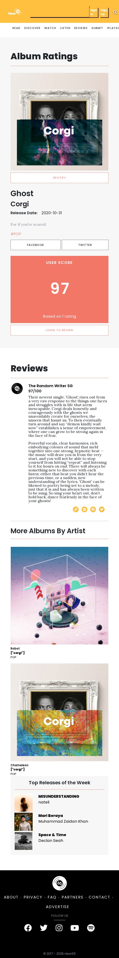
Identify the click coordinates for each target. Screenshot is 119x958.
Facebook (35, 245)
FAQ (52, 897)
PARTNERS (72, 897)
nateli (43, 802)
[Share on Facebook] (93, 509)
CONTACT (99, 897)
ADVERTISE (57, 906)
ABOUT (11, 897)
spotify (59, 178)
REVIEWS (81, 28)
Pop (13, 657)
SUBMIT (97, 28)
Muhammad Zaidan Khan (63, 821)
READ (16, 28)
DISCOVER (32, 28)
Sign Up (104, 12)
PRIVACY (33, 897)
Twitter (85, 245)
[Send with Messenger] (84, 509)
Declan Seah (50, 840)
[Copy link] (76, 509)
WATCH (50, 28)
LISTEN (65, 28)
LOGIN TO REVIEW (59, 330)
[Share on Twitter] (102, 509)
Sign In (93, 12)
